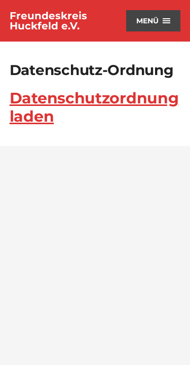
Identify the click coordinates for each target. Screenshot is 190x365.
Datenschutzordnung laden (94, 107)
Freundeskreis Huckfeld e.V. (48, 21)
